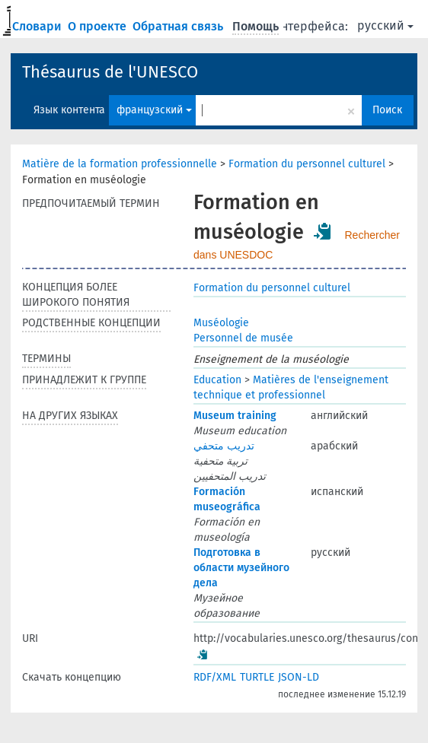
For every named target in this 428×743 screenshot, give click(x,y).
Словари (38, 26)
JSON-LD (298, 677)
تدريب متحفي (223, 446)
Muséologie (221, 322)
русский (385, 25)
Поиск (387, 109)
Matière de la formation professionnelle (119, 163)
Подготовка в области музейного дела (241, 567)
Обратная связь (179, 26)
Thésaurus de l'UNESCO (110, 72)
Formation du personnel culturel (306, 163)
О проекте (98, 26)
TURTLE (257, 677)
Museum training (234, 415)
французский (154, 109)
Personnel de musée (243, 338)
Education (217, 379)
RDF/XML (214, 677)
